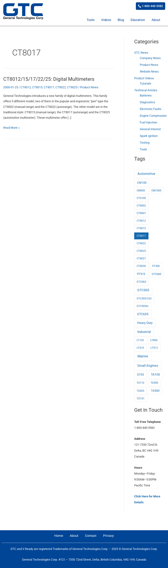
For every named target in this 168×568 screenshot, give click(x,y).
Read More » (11, 127)
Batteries (146, 95)
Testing (144, 141)
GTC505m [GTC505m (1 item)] (142, 304)
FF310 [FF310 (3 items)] (141, 272)
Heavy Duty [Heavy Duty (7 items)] (145, 322)
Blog (121, 20)
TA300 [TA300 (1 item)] (154, 381)
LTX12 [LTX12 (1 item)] (154, 346)
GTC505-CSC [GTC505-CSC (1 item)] (144, 297)
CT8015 (37, 87)
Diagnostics (147, 101)
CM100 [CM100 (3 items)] (142, 181)
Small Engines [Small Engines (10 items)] (147, 364)
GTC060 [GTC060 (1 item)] (156, 272)
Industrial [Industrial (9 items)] (144, 331)
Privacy (108, 534)
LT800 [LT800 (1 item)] (154, 339)
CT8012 (26, 87)
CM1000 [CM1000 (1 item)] (156, 189)
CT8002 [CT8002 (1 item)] (141, 204)
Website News (149, 71)
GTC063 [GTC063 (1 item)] (141, 280)
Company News (150, 58)
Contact (90, 534)
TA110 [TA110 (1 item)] (140, 381)
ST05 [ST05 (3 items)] (140, 373)
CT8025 (72, 87)
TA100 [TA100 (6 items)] (155, 373)
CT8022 (60, 87)
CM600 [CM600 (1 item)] (141, 189)
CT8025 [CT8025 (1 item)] (141, 249)
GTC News (141, 52)
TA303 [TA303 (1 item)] (140, 389)
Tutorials (145, 83)
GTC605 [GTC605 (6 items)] (142, 313)
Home (58, 534)
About (156, 20)
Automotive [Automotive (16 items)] (146, 173)
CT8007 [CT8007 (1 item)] (141, 212)
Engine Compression (153, 115)
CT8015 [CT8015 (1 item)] (141, 227)
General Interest (150, 128)
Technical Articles (145, 89)
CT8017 (49, 87)
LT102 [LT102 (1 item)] (140, 339)
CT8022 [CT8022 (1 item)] (141, 242)
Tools (90, 20)
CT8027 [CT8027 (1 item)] (141, 257)
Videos (106, 20)
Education (138, 20)
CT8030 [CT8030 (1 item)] (141, 264)
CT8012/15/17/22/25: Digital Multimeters (52, 79)
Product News (89, 87)
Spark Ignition (149, 135)
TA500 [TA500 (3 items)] (155, 389)
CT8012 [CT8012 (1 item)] (141, 219)
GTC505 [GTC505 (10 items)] (143, 289)
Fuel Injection (148, 121)
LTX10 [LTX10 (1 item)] (140, 346)
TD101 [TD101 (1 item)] (141, 397)
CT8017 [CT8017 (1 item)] (141, 234)
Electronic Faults (150, 108)
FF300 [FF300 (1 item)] (156, 264)
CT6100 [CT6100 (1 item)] (141, 196)
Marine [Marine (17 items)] (142, 355)
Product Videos (144, 78)
